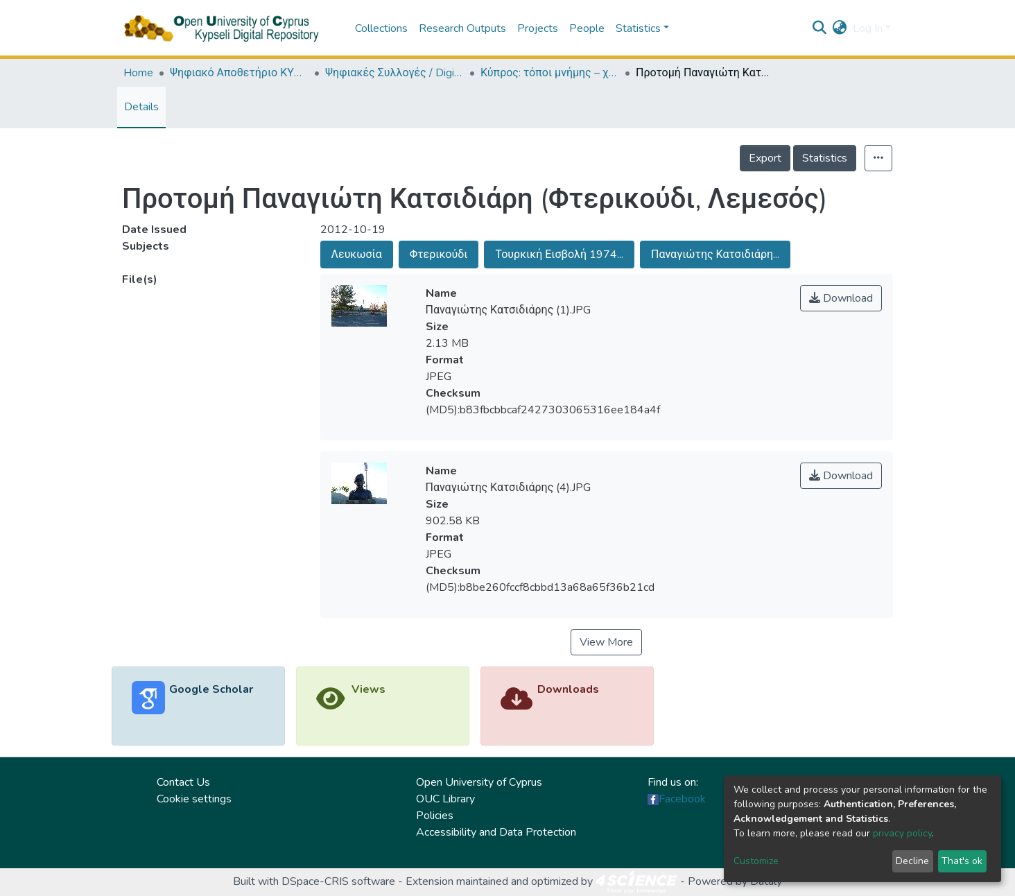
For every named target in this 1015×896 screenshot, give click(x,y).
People (587, 28)
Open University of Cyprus (479, 782)
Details (141, 106)
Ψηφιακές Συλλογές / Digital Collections (394, 72)
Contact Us (183, 782)
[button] (840, 28)
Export (765, 158)
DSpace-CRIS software (338, 881)
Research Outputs (462, 28)
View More (606, 642)
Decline (912, 861)
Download (841, 298)
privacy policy (902, 833)
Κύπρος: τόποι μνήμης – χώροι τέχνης (549, 72)
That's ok (962, 861)
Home (138, 72)
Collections (381, 28)
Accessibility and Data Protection (496, 832)
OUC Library (445, 799)
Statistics (824, 158)
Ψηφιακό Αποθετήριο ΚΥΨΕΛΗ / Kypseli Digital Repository (239, 72)
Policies (434, 815)
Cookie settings (194, 799)
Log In (868, 28)
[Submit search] (820, 28)
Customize (756, 861)
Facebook (682, 799)
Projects (537, 28)
